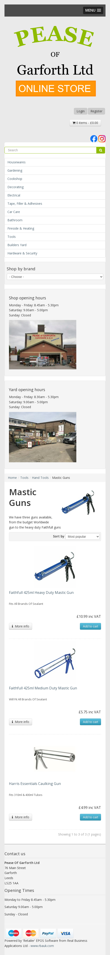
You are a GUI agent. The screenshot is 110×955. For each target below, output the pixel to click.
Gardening (14, 170)
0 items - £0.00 (85, 123)
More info (20, 626)
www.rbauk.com (42, 946)
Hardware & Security (22, 253)
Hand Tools (40, 477)
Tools (11, 236)
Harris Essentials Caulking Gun (35, 783)
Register (96, 111)
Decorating (15, 187)
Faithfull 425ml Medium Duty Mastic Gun (43, 688)
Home (12, 477)
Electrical (13, 195)
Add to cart (90, 626)
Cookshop (14, 179)
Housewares (16, 162)
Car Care (13, 212)
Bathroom (14, 220)
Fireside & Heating (20, 228)
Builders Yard (16, 245)
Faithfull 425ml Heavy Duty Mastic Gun (41, 592)
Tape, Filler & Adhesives (24, 203)
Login (81, 111)
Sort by (58, 536)
